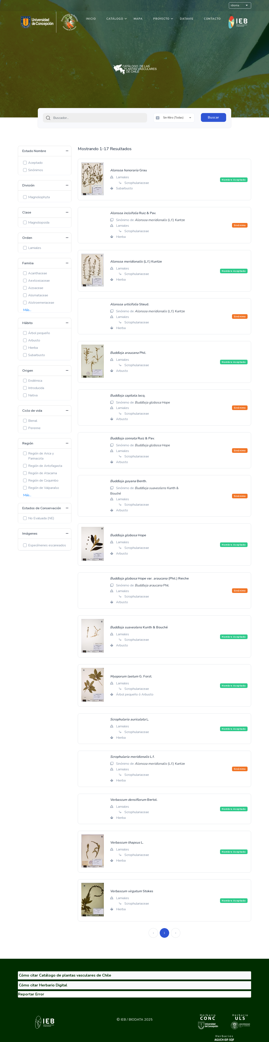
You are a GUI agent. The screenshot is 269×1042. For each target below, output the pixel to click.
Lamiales (34, 248)
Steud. (129, 304)
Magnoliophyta (39, 197)
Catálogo (114, 19)
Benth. (128, 481)
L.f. (132, 756)
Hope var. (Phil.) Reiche (149, 578)
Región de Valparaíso (43, 488)
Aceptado (35, 162)
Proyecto (161, 19)
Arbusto (34, 340)
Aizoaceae (35, 288)
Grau (128, 170)
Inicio (91, 19)
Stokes (131, 891)
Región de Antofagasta (45, 466)
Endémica (35, 380)
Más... (27, 310)
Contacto (212, 19)
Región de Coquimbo (43, 480)
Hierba (33, 347)
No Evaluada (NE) (41, 518)
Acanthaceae (37, 273)
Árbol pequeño (39, 333)
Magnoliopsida (38, 222)
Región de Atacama (42, 473)
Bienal (32, 420)
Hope (152, 402)
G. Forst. (131, 676)
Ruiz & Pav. (133, 213)
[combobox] (95, 117)
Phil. (128, 352)
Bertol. (134, 799)
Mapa (138, 19)
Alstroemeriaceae (41, 302)
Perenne (34, 428)
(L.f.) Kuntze (160, 220)
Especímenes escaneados (47, 545)
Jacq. (127, 395)
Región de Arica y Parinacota (41, 456)
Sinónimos (35, 170)
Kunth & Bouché (139, 627)
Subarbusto (36, 355)
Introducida (36, 388)
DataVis (186, 19)
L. (129, 719)
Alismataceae (38, 295)
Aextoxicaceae (39, 280)
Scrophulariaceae (136, 183)
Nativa (33, 395)
